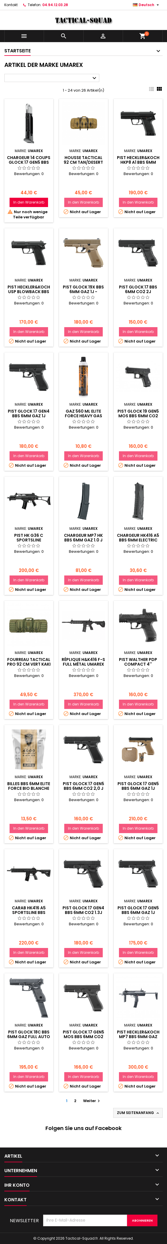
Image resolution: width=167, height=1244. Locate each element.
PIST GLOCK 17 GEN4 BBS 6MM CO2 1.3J (83, 910)
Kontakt (11, 4)
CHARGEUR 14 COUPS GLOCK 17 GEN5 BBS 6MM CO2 (28, 162)
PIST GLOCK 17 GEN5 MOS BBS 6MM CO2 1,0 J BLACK (83, 1036)
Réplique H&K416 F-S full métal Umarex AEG (83, 664)
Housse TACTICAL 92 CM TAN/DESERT (83, 160)
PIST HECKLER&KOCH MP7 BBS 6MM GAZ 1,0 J (138, 1036)
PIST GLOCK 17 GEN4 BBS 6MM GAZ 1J (28, 413)
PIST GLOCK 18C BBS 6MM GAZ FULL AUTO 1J (28, 1036)
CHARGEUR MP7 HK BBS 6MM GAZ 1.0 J (83, 537)
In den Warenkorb (28, 202)
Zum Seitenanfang (138, 1112)
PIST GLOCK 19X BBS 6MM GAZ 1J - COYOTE (83, 291)
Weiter (92, 1101)
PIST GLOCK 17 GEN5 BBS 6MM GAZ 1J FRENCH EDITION (138, 788)
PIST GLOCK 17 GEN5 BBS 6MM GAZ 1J (138, 910)
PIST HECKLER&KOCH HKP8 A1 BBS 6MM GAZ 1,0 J (138, 162)
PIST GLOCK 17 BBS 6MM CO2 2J (138, 289)
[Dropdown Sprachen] (146, 5)
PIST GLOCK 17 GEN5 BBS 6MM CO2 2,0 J (83, 786)
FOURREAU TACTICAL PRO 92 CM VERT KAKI (29, 662)
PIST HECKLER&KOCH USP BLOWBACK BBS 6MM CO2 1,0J (29, 291)
